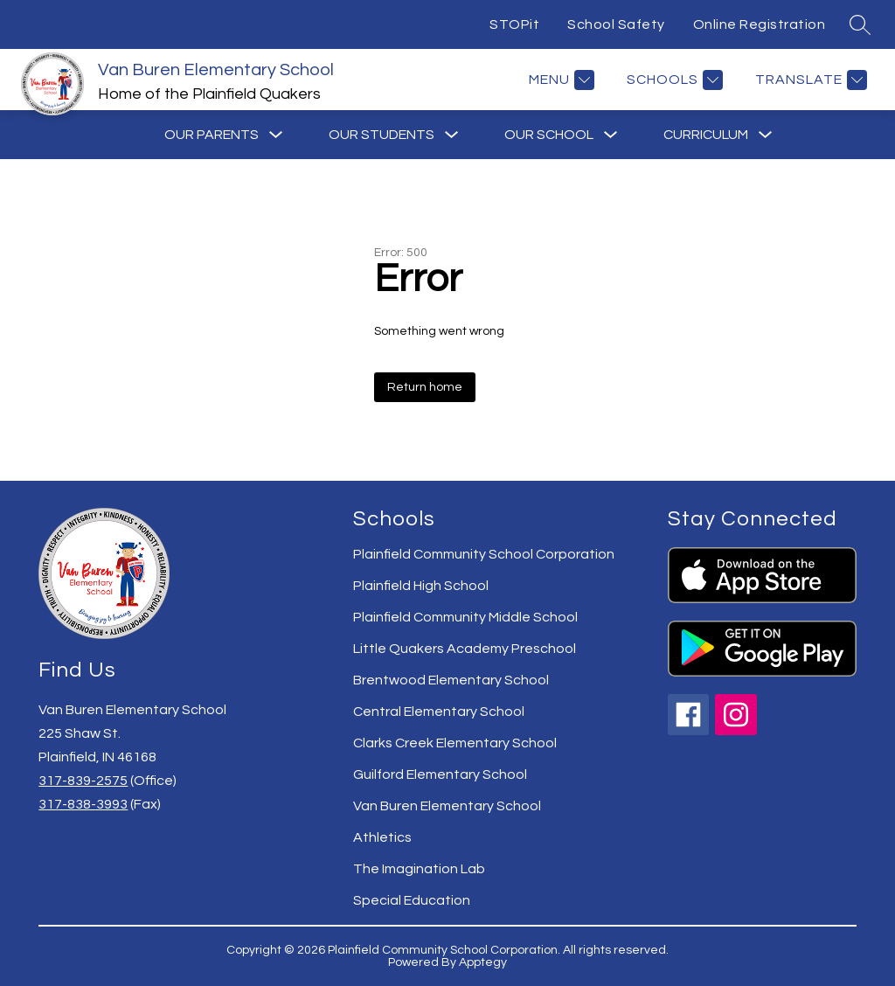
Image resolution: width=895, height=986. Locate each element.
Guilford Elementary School (440, 774)
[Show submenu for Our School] (548, 134)
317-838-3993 (83, 804)
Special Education (411, 900)
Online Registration (759, 24)
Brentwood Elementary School (451, 680)
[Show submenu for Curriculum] (705, 134)
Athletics (382, 837)
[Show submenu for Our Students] (381, 134)
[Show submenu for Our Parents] (211, 134)
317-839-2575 (83, 781)
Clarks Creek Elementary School (455, 743)
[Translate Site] (809, 80)
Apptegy (483, 962)
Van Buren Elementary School (447, 806)
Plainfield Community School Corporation (483, 554)
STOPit (514, 24)
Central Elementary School (438, 712)
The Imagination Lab (419, 869)
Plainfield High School (421, 586)
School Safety (616, 24)
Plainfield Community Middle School (465, 617)
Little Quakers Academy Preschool (464, 649)
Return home (424, 387)
